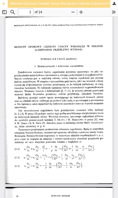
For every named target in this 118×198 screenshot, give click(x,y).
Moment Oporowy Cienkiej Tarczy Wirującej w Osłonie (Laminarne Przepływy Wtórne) (64, 4)
